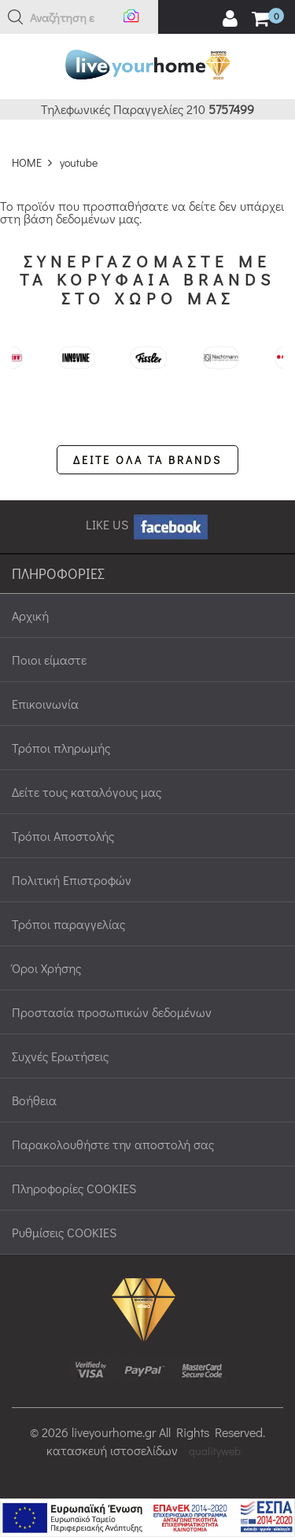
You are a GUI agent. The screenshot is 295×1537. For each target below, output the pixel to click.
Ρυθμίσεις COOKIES (64, 1232)
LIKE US (148, 524)
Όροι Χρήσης (46, 968)
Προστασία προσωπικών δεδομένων (112, 1012)
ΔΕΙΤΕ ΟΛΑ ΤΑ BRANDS (147, 459)
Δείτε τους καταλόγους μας (86, 791)
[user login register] (229, 18)
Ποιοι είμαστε (49, 659)
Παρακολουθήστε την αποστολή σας (113, 1144)
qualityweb (215, 1450)
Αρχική (30, 615)
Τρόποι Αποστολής (63, 835)
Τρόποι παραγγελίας (68, 924)
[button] (16, 17)
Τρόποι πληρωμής (61, 747)
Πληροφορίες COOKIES (74, 1188)
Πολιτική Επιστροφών (71, 880)
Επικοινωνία (45, 703)
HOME (27, 162)
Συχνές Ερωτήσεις (60, 1056)
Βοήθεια (34, 1100)
